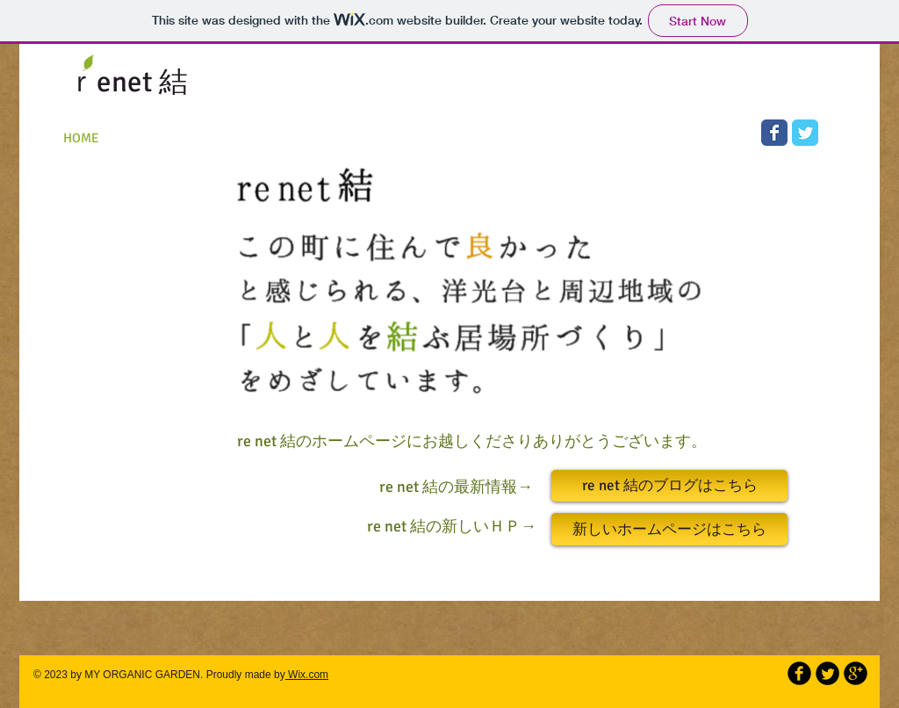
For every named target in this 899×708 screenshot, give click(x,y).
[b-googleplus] (855, 673)
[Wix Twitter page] (805, 132)
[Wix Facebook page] (774, 132)
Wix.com (306, 674)
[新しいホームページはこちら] (669, 529)
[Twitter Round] (827, 673)
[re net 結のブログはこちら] (669, 486)
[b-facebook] (799, 673)
